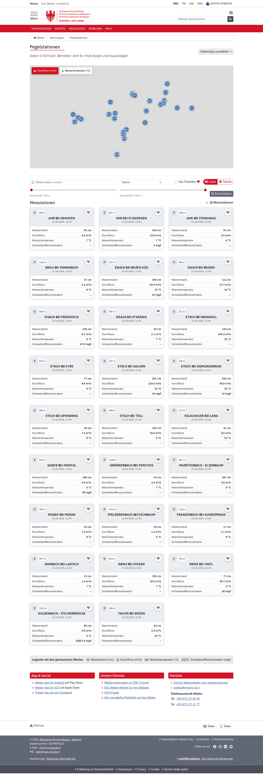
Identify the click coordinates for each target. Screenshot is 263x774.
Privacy (140, 753)
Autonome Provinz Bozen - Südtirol (60, 723)
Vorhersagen (41, 28)
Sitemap (38, 709)
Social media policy (175, 753)
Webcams (95, 28)
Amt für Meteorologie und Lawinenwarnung (201, 666)
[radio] (45, 70)
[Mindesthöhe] (73, 190)
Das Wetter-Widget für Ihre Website (126, 671)
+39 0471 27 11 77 (188, 688)
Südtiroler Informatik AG (60, 742)
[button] (231, 12)
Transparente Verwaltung (176, 723)
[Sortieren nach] (141, 182)
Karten (60, 28)
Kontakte (202, 723)
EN (200, 3)
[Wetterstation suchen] (73, 182)
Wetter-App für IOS (47, 671)
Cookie (153, 753)
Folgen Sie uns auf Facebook (53, 676)
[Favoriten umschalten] (88, 213)
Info (108, 28)
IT (184, 3)
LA (191, 3)
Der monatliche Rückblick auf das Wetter (130, 681)
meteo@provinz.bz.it (187, 671)
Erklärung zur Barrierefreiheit (94, 753)
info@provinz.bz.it (50, 731)
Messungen (77, 28)
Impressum (124, 753)
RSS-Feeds (111, 676)
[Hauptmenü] (34, 16)
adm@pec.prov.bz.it (48, 735)
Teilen (209, 710)
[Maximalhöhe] (163, 190)
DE (175, 3)
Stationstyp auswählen (215, 51)
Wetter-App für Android (49, 666)
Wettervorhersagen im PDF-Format (126, 666)
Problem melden (222, 723)
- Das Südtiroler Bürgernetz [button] (205, 742)
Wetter (39, 37)
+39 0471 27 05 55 (188, 682)
